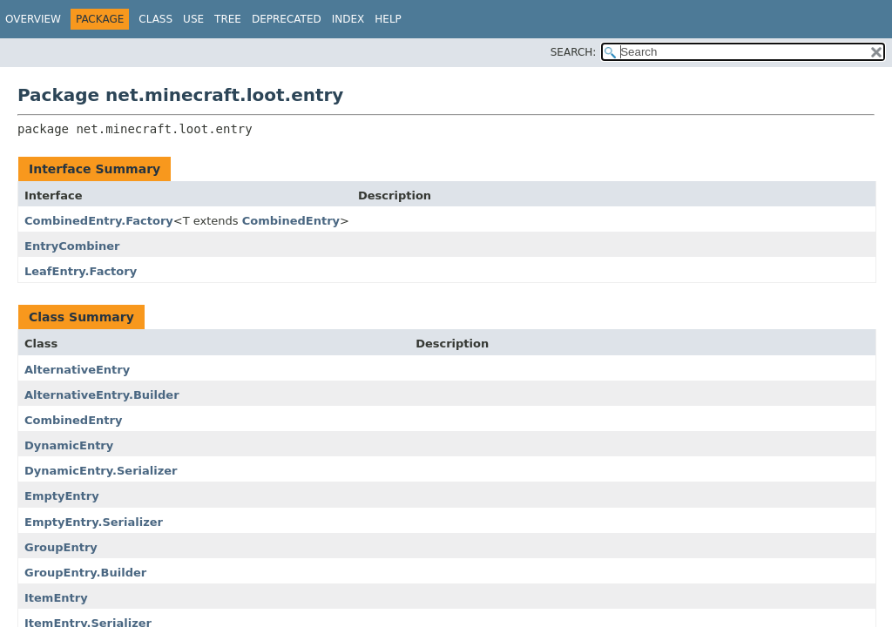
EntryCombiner (72, 246)
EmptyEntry (61, 495)
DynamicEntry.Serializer (101, 470)
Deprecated (286, 19)
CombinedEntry (291, 220)
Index (348, 19)
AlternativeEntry (77, 369)
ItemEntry (56, 597)
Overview (33, 19)
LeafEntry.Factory (80, 271)
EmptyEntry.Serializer (93, 522)
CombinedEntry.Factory (98, 220)
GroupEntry (61, 547)
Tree (227, 19)
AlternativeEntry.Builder (101, 394)
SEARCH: (574, 52)
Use (193, 19)
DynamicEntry (68, 445)
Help (388, 19)
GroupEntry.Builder (85, 572)
